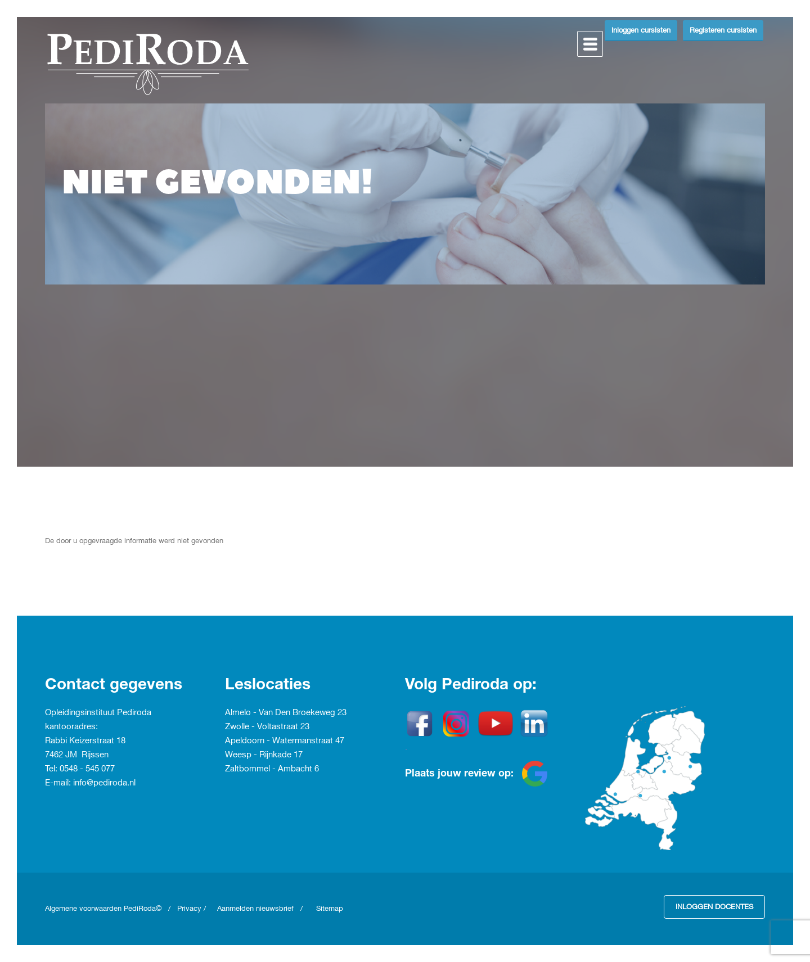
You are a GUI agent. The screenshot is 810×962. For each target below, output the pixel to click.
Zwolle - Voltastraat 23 (267, 727)
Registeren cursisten (723, 30)
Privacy (189, 908)
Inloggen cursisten (640, 30)
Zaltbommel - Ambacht (269, 769)
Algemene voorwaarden (84, 908)
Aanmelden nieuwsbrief (255, 908)
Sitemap (329, 908)
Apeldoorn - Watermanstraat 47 (284, 741)
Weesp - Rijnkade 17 (264, 755)
